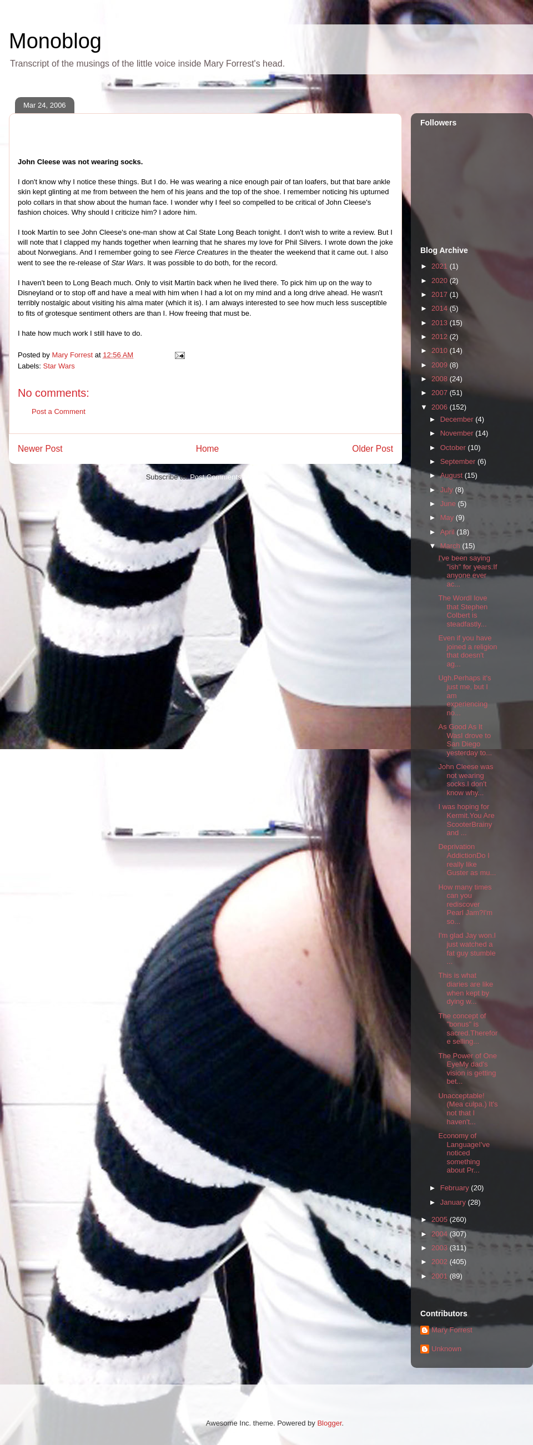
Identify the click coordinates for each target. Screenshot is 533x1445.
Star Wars (59, 366)
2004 (440, 1234)
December (458, 419)
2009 (440, 365)
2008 (440, 379)
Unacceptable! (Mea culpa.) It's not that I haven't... (467, 1109)
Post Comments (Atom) (227, 477)
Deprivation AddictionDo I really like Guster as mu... (467, 859)
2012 (440, 336)
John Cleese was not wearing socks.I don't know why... (465, 779)
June (449, 503)
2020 (440, 280)
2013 (440, 323)
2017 (440, 294)
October (454, 447)
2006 (440, 407)
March (451, 546)
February (455, 1188)
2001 (440, 1276)
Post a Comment (59, 411)
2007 (440, 392)
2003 (440, 1248)
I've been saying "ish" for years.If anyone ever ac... (467, 571)
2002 (440, 1261)
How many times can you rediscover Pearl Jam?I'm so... (465, 904)
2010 (440, 350)
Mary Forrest (451, 1330)
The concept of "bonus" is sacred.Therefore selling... (467, 1029)
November (458, 433)
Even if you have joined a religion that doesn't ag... (467, 651)
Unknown (446, 1349)
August (452, 475)
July (447, 490)
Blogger (329, 1423)
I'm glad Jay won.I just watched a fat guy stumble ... (467, 948)
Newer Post (40, 448)
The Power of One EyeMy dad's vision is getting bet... (467, 1069)
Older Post (372, 448)
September (458, 461)
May (448, 517)
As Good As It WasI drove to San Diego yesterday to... (465, 739)
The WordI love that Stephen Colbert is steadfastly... (462, 611)
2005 (440, 1219)
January (454, 1202)
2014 (440, 308)
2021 (440, 266)
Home (207, 448)
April (448, 532)
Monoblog (55, 41)
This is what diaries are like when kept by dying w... (465, 988)
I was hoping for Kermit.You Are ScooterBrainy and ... (466, 819)
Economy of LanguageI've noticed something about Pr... (464, 1152)
